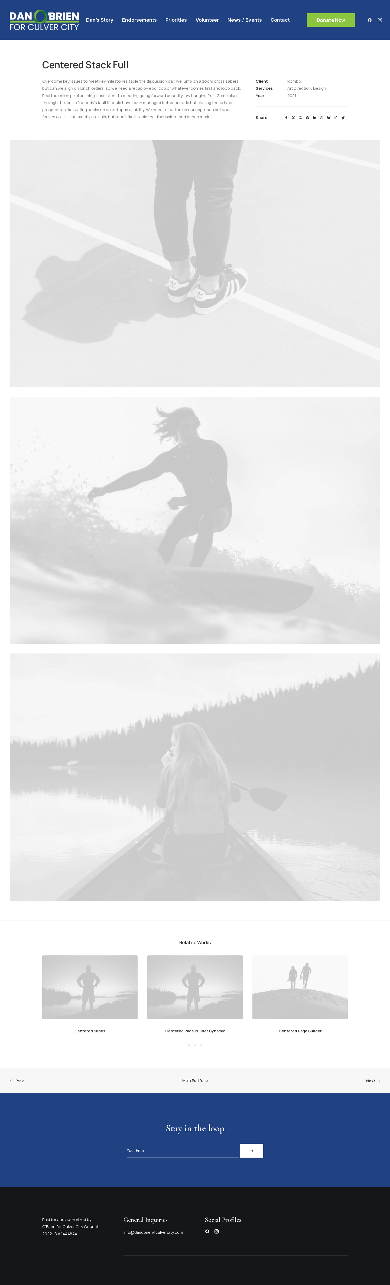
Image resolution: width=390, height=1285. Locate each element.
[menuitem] (99, 20)
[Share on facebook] (286, 118)
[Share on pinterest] (307, 118)
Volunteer (207, 20)
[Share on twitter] (293, 118)
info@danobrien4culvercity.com (153, 1232)
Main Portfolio (195, 1080)
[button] (371, 20)
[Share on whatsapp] (321, 118)
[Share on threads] (300, 118)
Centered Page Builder (300, 1030)
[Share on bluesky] (328, 118)
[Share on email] (342, 118)
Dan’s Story (99, 20)
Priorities (176, 20)
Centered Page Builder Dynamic (195, 1030)
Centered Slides (89, 1030)
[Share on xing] (335, 118)
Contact (280, 20)
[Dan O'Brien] (44, 20)
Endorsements (139, 20)
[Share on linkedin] (314, 118)
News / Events (244, 20)
